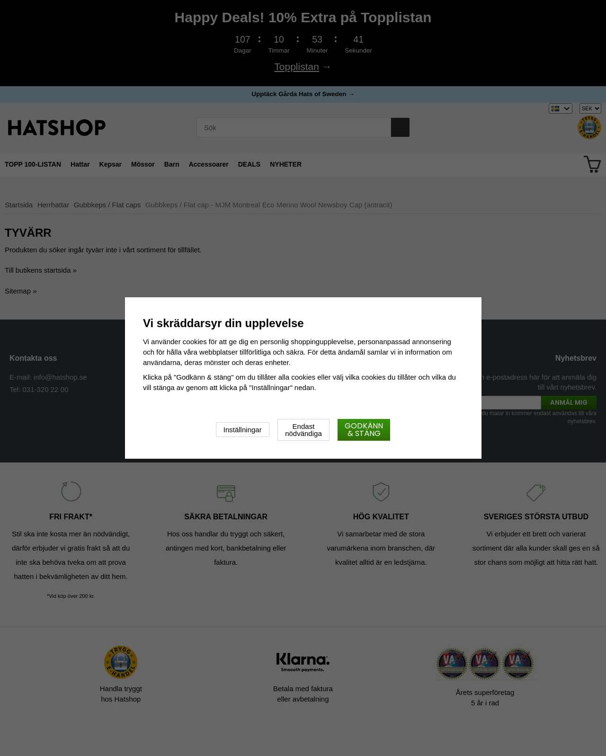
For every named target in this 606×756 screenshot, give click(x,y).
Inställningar (242, 430)
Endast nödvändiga (303, 429)
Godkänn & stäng (364, 429)
